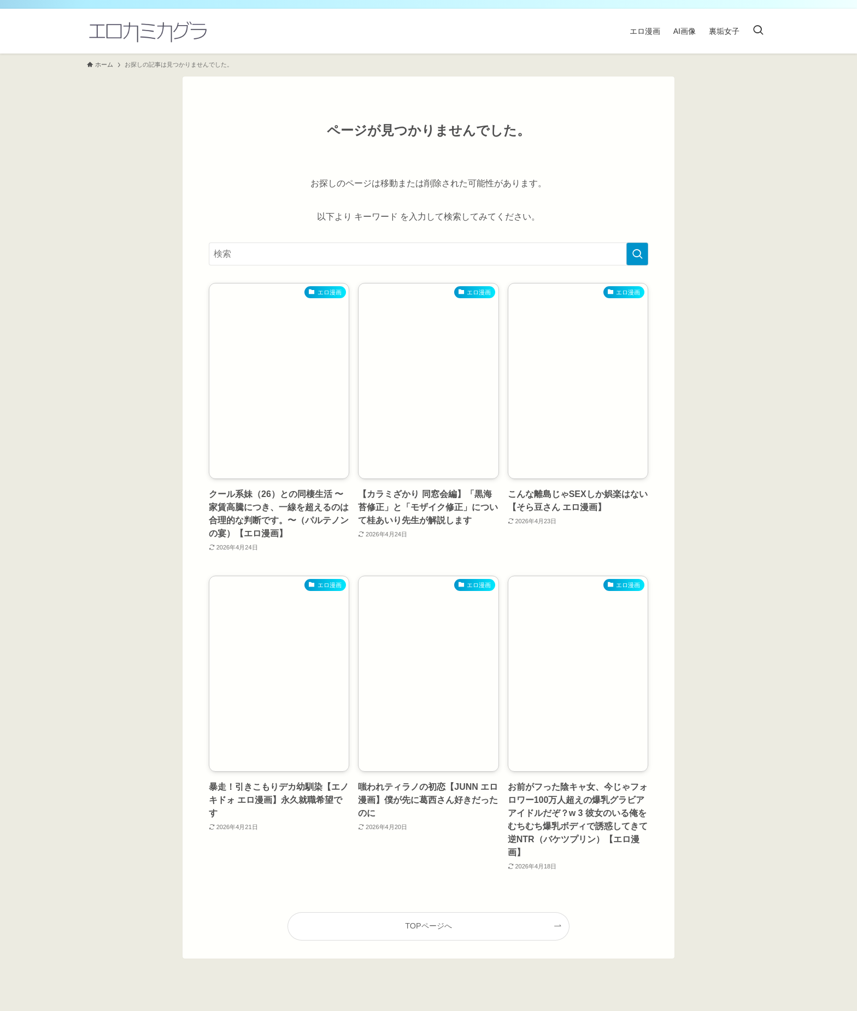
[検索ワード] (428, 254)
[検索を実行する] (637, 254)
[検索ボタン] (758, 31)
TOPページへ (428, 925)
